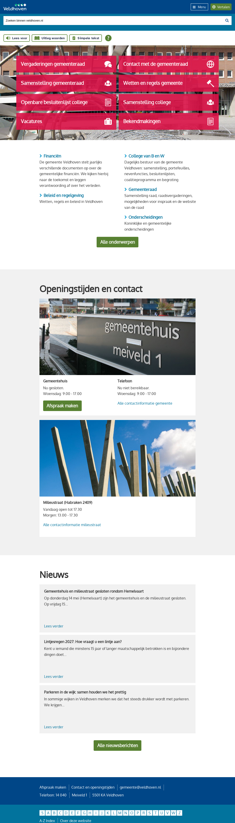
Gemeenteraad (143, 189)
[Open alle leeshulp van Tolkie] (108, 38)
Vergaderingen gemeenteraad (66, 64)
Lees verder (53, 626)
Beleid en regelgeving (64, 195)
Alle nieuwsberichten (117, 745)
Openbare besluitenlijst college (66, 102)
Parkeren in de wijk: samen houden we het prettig (85, 692)
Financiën (52, 155)
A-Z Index (47, 820)
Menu (199, 7)
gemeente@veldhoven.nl (140, 787)
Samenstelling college (168, 102)
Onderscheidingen (145, 217)
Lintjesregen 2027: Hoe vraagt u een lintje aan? (83, 641)
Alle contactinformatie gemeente (145, 403)
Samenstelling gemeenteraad (66, 83)
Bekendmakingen (168, 121)
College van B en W (146, 155)
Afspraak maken (62, 406)
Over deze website (75, 820)
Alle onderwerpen (117, 242)
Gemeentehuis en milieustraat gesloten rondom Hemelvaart (94, 591)
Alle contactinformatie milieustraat (72, 524)
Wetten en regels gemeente (168, 83)
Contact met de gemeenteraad (168, 64)
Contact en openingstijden (93, 787)
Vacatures (66, 121)
